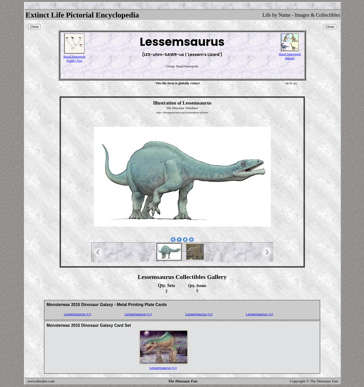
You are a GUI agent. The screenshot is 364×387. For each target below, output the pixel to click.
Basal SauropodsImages (290, 56)
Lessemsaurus (77, 314)
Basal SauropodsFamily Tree (74, 59)
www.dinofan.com (41, 381)
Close (34, 27)
